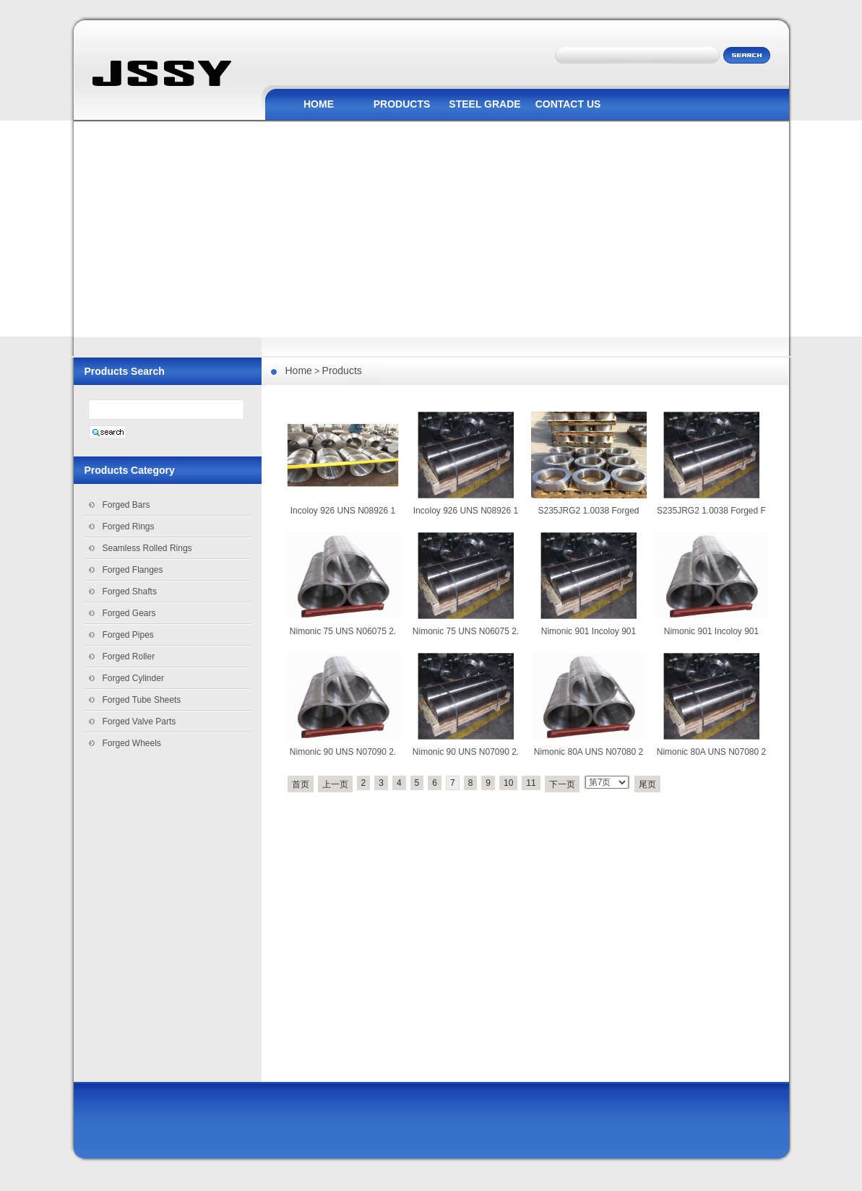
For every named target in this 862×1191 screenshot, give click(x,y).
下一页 (562, 784)
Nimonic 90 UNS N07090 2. (343, 752)
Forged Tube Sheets (142, 700)
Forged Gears (129, 613)
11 (530, 783)
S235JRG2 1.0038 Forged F (711, 511)
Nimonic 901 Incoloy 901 (588, 631)
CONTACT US (568, 104)
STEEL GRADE (484, 104)
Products (342, 370)
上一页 (335, 784)
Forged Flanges (133, 570)
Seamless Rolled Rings (147, 548)
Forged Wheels (132, 743)
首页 (300, 784)
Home (298, 370)
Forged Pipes (128, 635)
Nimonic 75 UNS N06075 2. (343, 631)
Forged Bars (126, 505)
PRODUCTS (402, 104)
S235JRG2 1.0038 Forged (588, 511)
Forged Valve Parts (139, 721)
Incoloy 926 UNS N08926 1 (342, 511)
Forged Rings (129, 526)
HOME (318, 104)
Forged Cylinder (133, 678)
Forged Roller (129, 656)
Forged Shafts (130, 591)
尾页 (647, 784)
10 (508, 783)
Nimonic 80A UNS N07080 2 (588, 752)
